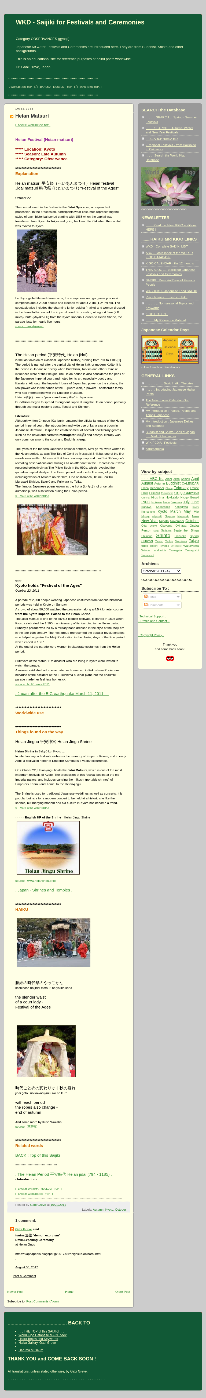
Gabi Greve (23, 1229)
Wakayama (191, 545)
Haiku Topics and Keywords (38, 1339)
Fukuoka (154, 493)
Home (69, 1291)
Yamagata (175, 550)
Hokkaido (171, 497)
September (181, 530)
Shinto (163, 535)
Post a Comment (24, 1275)
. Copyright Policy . (151, 635)
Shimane (146, 536)
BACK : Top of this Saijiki (37, 1155)
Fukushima (167, 493)
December (157, 488)
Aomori (185, 479)
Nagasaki (183, 516)
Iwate (166, 502)
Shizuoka (180, 536)
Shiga (195, 530)
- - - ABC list (152, 478)
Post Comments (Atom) (42, 1301)
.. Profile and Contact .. (154, 620)
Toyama (164, 545)
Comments (153, 605)
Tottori (154, 545)
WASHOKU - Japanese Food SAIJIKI (171, 291)
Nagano (170, 516)
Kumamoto (148, 511)
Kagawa (146, 506)
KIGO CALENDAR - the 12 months (170, 263)
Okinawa (180, 525)
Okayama (166, 525)
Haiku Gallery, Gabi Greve (37, 1343)
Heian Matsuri (32, 116)
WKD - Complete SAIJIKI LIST (167, 246)
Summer (147, 541)
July (186, 502)
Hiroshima (157, 497)
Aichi (168, 478)
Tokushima (181, 541)
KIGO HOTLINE (157, 314)
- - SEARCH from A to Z (162, 138)
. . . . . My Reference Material (166, 320)
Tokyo (194, 540)
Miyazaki (157, 516)
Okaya (153, 526)
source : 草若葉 (26, 1126)
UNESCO (176, 546)
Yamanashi (147, 555)
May (187, 511)
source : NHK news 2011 (32, 684)
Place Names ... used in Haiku (166, 297)
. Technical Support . (152, 616)
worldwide (160, 550)
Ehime (168, 488)
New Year (149, 521)
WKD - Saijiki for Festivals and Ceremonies (80, 22)
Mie (196, 511)
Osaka (194, 525)
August (147, 483)
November (177, 521)
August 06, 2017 (26, 1267)
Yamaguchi (192, 550)
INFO (145, 502)
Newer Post (15, 1291)
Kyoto (109, 1209)
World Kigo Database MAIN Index (43, 1335)
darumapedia (155, 448)
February (181, 488)
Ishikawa (157, 502)
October (120, 1209)
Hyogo (185, 497)
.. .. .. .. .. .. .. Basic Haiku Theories (169, 383)
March (175, 511)
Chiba (145, 488)
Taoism (159, 541)
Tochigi (169, 541)
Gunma (145, 497)
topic (144, 545)
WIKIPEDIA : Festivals (161, 442)
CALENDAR (190, 483)
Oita (143, 525)
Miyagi (145, 516)
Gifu (176, 493)
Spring (194, 536)
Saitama (166, 530)
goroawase (190, 492)
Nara (195, 516)
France (194, 488)
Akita (177, 479)
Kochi (196, 507)
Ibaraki (194, 497)
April (195, 478)
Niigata (164, 521)
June (195, 502)
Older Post (122, 1291)
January (176, 502)
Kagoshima (163, 506)
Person (146, 530)
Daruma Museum (31, 1350)
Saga (156, 530)
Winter (145, 550)
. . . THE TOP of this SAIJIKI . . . (41, 1331)
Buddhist (173, 483)
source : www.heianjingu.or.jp (35, 880)
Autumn (98, 1209)
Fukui (144, 493)
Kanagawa (181, 506)
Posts (150, 596)
